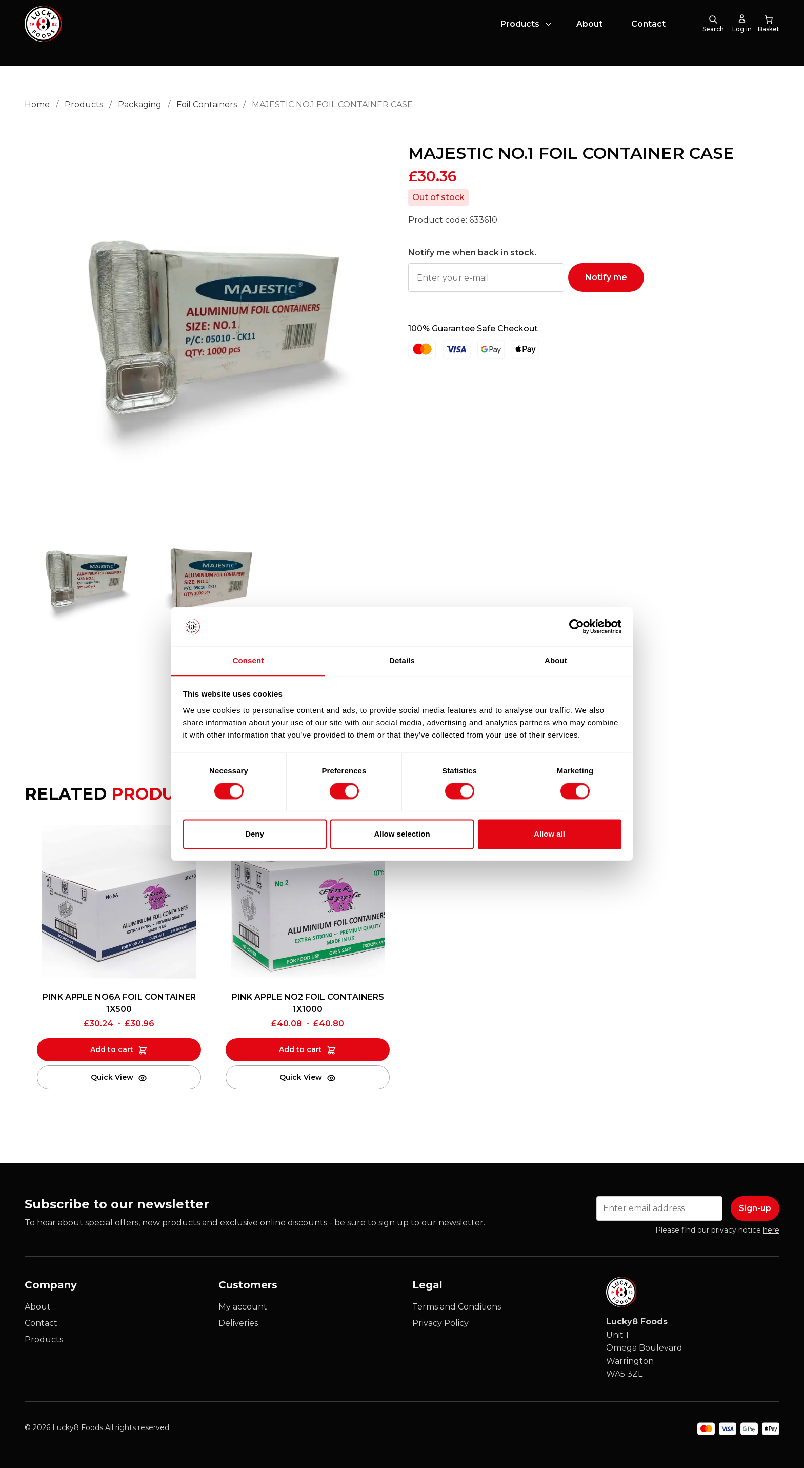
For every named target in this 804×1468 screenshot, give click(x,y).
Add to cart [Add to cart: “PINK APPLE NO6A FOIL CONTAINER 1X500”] (111, 1049)
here (771, 1230)
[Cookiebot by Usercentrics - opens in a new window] (576, 626)
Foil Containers (206, 104)
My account (242, 1307)
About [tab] (556, 660)
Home (37, 104)
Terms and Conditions (456, 1307)
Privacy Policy (440, 1323)
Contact (648, 32)
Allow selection (402, 833)
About (589, 32)
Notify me (606, 277)
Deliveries (238, 1323)
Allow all (549, 833)
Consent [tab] (248, 660)
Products (519, 32)
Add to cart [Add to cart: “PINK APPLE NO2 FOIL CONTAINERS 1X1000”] (300, 1049)
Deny (254, 833)
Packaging (140, 104)
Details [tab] (402, 660)
